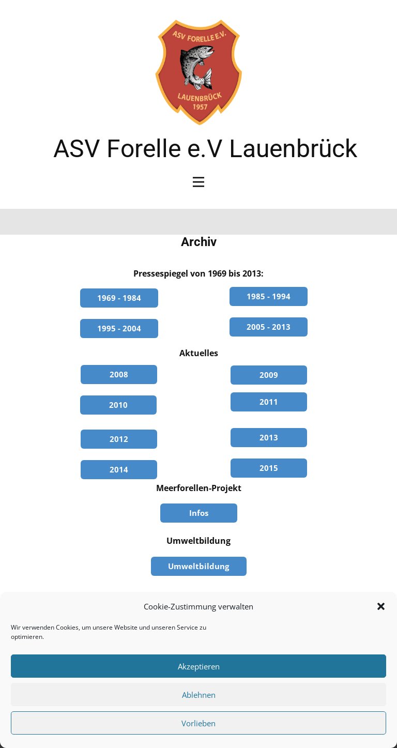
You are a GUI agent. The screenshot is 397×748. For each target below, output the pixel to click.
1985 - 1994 (269, 296)
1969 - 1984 (119, 298)
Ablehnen (199, 695)
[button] (381, 606)
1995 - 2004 (119, 328)
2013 (268, 437)
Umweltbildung (198, 566)
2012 (119, 439)
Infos (198, 513)
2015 (268, 468)
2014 (119, 469)
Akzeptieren (199, 666)
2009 (268, 375)
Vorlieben (198, 723)
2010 (118, 405)
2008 (119, 374)
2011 (268, 401)
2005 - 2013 (269, 327)
